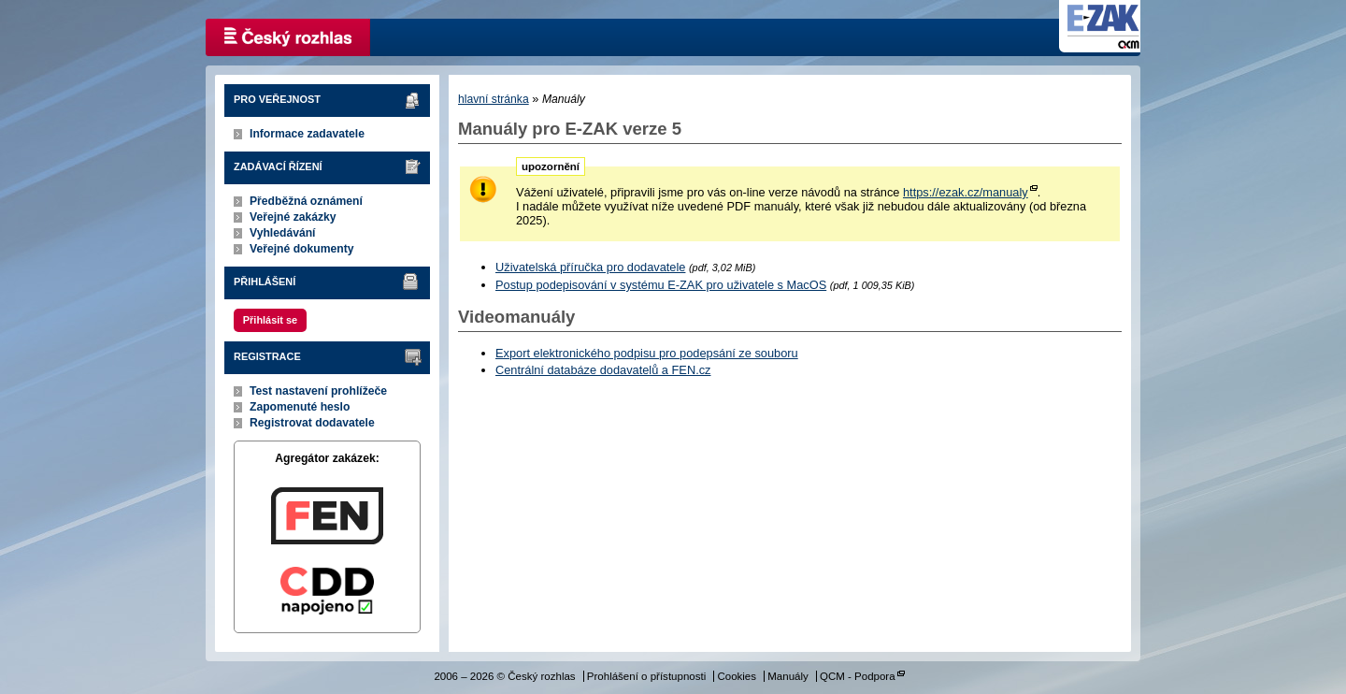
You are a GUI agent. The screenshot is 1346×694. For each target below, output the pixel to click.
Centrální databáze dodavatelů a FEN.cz (602, 370)
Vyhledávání (283, 232)
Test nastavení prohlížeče (318, 391)
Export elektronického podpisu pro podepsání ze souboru (646, 353)
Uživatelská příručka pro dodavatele (590, 267)
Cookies (736, 676)
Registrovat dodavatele (312, 422)
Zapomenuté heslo (300, 406)
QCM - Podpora (857, 676)
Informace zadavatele (307, 133)
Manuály (788, 676)
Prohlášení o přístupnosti (646, 676)
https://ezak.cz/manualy (965, 192)
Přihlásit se (270, 319)
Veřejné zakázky (293, 217)
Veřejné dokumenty (301, 248)
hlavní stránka (493, 99)
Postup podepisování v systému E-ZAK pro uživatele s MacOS (660, 285)
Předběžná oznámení (306, 201)
